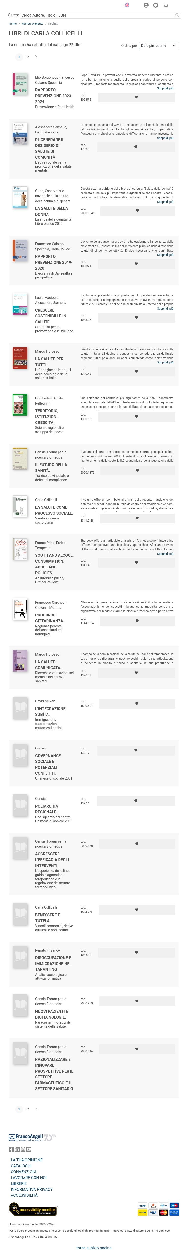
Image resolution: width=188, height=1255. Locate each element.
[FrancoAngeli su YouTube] (28, 1150)
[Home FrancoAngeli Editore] (25, 6)
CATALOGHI (21, 1166)
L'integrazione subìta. (50, 711)
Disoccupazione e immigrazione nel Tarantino (53, 963)
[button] (126, 5)
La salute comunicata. (48, 665)
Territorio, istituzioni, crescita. (47, 417)
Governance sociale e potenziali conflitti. (48, 764)
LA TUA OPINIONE (27, 1160)
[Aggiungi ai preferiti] (136, 97)
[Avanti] (37, 57)
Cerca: (13, 15)
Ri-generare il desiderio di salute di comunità (49, 148)
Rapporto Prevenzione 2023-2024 (54, 96)
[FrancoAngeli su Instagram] (23, 1150)
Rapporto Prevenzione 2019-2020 (54, 262)
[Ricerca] (177, 15)
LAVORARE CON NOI (29, 1177)
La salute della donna (51, 211)
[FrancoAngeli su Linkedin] (17, 1150)
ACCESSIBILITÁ (24, 1195)
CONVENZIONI (23, 1172)
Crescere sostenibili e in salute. (50, 316)
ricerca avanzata (32, 23)
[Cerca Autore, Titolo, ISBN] (96, 15)
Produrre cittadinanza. (49, 618)
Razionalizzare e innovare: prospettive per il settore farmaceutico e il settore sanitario (54, 1074)
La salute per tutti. (49, 362)
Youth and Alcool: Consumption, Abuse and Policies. (54, 564)
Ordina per (129, 46)
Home (13, 23)
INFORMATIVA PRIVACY (32, 1189)
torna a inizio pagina (93, 1248)
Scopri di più (165, 88)
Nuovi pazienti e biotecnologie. (51, 1014)
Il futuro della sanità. (51, 467)
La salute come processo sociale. (54, 510)
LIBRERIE (19, 1183)
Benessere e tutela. (47, 918)
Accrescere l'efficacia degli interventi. (52, 860)
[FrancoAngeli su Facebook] (11, 1150)
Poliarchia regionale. (46, 809)
